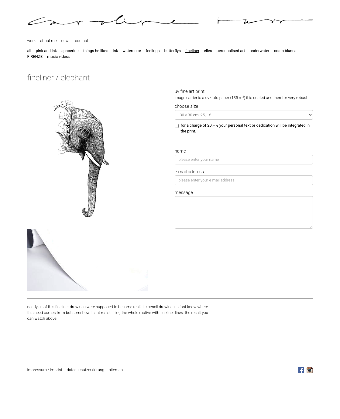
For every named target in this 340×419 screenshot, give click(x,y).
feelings (153, 50)
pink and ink (46, 50)
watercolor (131, 50)
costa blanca (285, 50)
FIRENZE (35, 56)
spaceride (70, 50)
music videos (58, 56)
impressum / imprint (44, 370)
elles (208, 50)
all (29, 50)
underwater (259, 50)
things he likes (95, 50)
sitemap (116, 370)
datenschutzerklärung (85, 370)
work (31, 40)
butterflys (172, 50)
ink (115, 50)
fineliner (192, 50)
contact (81, 40)
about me (48, 40)
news (65, 40)
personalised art (231, 50)
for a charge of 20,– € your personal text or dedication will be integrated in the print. (242, 128)
